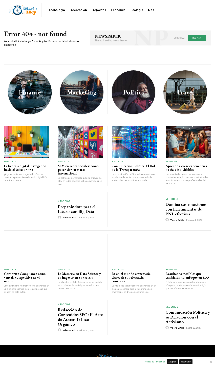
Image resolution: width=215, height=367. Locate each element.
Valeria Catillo (69, 217)
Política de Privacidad (154, 361)
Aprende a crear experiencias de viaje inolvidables (186, 168)
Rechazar (186, 361)
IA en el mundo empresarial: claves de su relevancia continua (132, 277)
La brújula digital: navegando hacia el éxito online (25, 168)
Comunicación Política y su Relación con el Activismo (187, 317)
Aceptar (172, 361)
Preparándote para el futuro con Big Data (76, 209)
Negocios (10, 162)
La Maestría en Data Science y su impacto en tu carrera (79, 276)
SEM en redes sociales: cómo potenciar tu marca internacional (78, 169)
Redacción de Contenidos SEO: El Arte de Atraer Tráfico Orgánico (80, 317)
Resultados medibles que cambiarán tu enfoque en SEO (187, 276)
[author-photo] (60, 217)
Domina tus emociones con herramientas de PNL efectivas (185, 209)
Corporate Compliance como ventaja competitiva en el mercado (25, 277)
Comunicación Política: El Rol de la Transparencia (133, 168)
